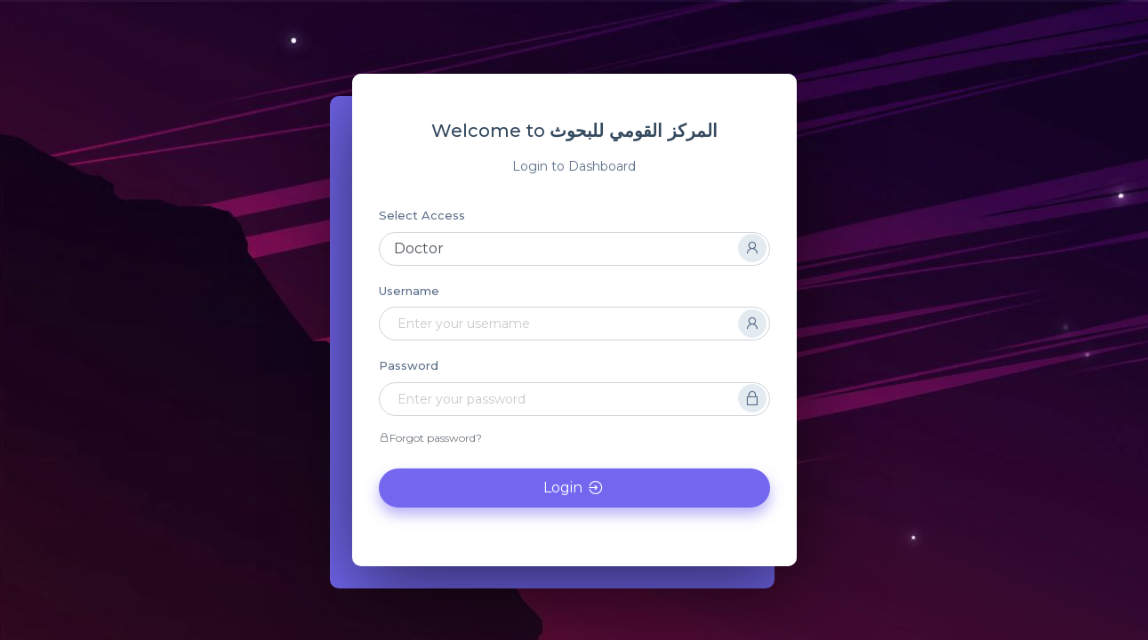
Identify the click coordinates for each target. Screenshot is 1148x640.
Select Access (422, 215)
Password (408, 365)
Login (574, 488)
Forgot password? (430, 437)
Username (409, 291)
